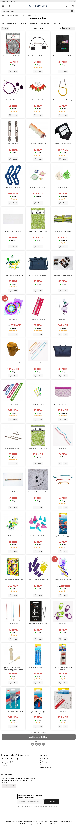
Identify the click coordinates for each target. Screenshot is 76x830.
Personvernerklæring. (52, 806)
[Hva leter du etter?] (38, 11)
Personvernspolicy (46, 767)
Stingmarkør (63, 623)
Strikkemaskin (63, 319)
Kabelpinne (62, 448)
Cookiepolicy (44, 763)
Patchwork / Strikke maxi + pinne (13, 711)
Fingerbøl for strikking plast (62, 536)
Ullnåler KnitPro (13, 623)
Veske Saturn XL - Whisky (13, 363)
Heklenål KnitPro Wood (13, 492)
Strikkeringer (13, 319)
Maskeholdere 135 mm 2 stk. (38, 667)
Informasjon (71, 1)
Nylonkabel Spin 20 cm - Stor (38, 231)
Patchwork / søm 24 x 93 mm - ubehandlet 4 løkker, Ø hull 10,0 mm (13, 669)
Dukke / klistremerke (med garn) (13, 579)
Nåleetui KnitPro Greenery (63, 231)
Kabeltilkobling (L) (13, 143)
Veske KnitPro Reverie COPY (63, 404)
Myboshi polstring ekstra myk (63, 275)
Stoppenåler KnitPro (38, 404)
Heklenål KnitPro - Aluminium (13, 231)
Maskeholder (38, 363)
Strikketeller (63, 711)
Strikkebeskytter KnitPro (37, 536)
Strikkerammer (13, 404)
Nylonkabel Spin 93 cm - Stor (38, 448)
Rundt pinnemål (63, 187)
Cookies (42, 765)
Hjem (2, 15)
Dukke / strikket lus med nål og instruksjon (62, 668)
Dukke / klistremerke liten (38, 143)
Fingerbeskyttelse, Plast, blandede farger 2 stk (38, 712)
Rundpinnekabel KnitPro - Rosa (13, 100)
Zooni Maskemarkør (38, 100)
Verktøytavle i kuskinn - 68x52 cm (63, 56)
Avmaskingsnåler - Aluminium (63, 492)
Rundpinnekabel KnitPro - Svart (38, 56)
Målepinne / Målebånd (38, 319)
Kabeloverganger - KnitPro (13, 448)
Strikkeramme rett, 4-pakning (63, 579)
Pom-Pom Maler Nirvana (38, 187)
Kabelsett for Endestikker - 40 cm (38, 492)
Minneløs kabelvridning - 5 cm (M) (13, 56)
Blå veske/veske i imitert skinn (38, 275)
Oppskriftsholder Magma (63, 143)
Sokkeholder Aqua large (13, 187)
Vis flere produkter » (38, 737)
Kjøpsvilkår (43, 761)
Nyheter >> (4, 1)
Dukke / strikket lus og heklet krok (38, 579)
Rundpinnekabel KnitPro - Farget (63, 100)
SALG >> (13, 1)
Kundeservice (44, 759)
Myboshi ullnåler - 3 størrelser (38, 623)
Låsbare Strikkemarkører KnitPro (13, 275)
